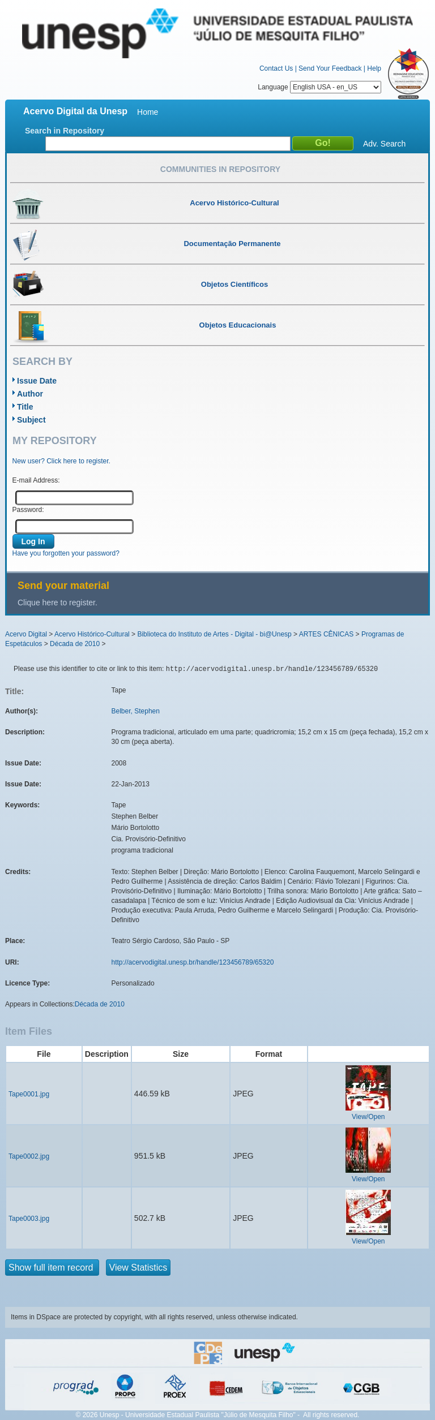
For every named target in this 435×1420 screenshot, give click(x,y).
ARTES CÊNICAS (326, 634)
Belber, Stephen (136, 711)
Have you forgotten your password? (66, 553)
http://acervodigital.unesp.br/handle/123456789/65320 (193, 962)
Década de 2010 (75, 644)
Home (147, 112)
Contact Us (276, 68)
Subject (31, 419)
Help (374, 68)
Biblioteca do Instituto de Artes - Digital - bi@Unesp (214, 634)
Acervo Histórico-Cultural (92, 634)
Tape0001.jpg (28, 1094)
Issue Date (37, 380)
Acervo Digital (26, 634)
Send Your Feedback (329, 68)
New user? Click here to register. (61, 461)
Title (25, 406)
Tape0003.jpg (28, 1219)
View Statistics (138, 1267)
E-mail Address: (36, 480)
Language (319, 87)
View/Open (368, 1117)
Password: (28, 510)
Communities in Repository (220, 169)
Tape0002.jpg (28, 1156)
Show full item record (52, 1267)
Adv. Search (384, 143)
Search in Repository (64, 130)
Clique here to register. (57, 602)
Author (30, 393)
